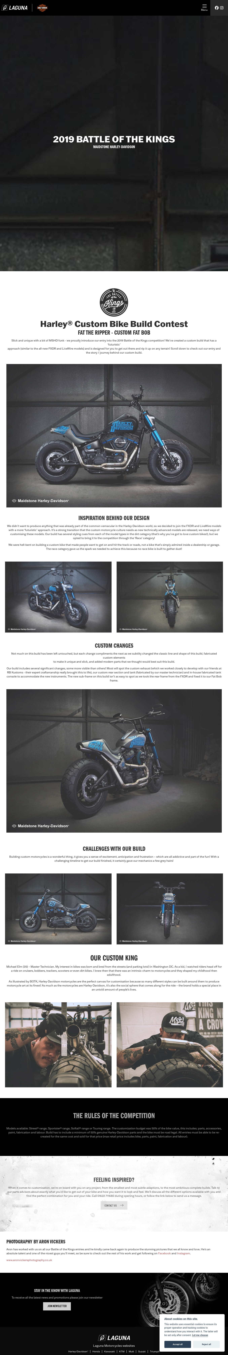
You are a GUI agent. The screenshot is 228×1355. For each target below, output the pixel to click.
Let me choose (200, 1335)
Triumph (155, 1351)
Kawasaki (109, 1351)
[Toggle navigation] (204, 8)
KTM (122, 1351)
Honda (96, 1351)
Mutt (131, 1351)
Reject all (206, 1344)
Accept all (178, 1344)
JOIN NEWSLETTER (57, 1306)
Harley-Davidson (78, 1351)
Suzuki (142, 1351)
